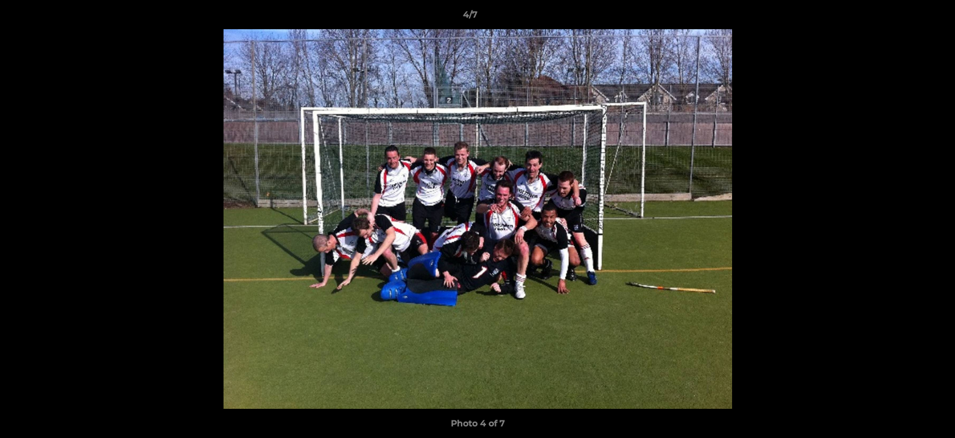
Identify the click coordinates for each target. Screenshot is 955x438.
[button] (904, 17)
